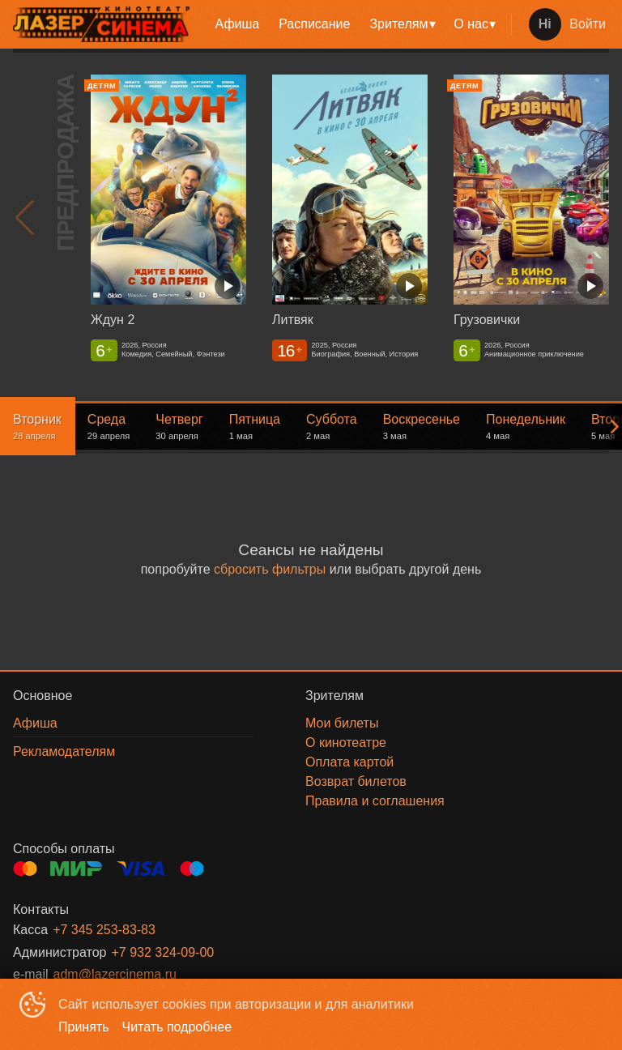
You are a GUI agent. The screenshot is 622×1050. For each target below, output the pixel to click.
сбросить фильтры (270, 569)
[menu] (353, 24)
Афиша (237, 24)
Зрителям (398, 24)
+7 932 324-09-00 (162, 952)
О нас (471, 24)
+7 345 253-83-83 (104, 930)
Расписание (314, 24)
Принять (83, 1027)
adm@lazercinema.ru (115, 974)
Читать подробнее (177, 1027)
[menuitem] (238, 24)
